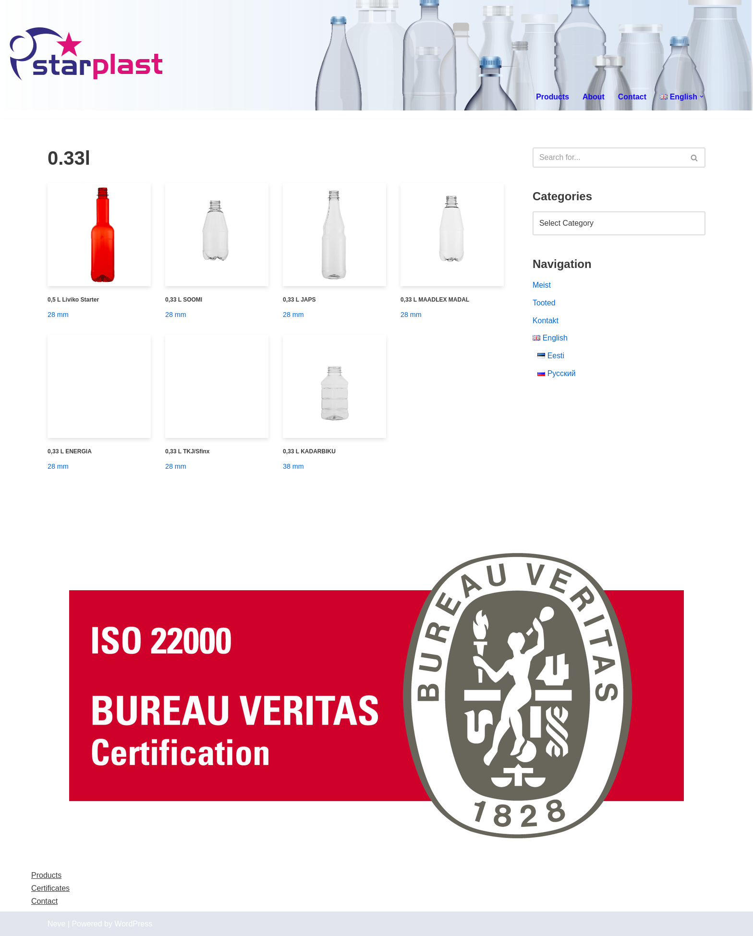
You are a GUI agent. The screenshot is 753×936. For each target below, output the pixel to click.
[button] (702, 96)
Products (551, 97)
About (593, 97)
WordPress (133, 924)
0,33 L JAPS (299, 299)
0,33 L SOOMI (183, 299)
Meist (542, 286)
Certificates (50, 888)
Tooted (544, 304)
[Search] (608, 157)
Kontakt (546, 321)
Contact (632, 97)
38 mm (293, 466)
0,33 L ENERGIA (70, 451)
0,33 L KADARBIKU (309, 451)
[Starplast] (86, 55)
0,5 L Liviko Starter (73, 299)
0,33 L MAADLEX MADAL (435, 299)
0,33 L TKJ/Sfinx (187, 451)
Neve (56, 924)
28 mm (58, 314)
